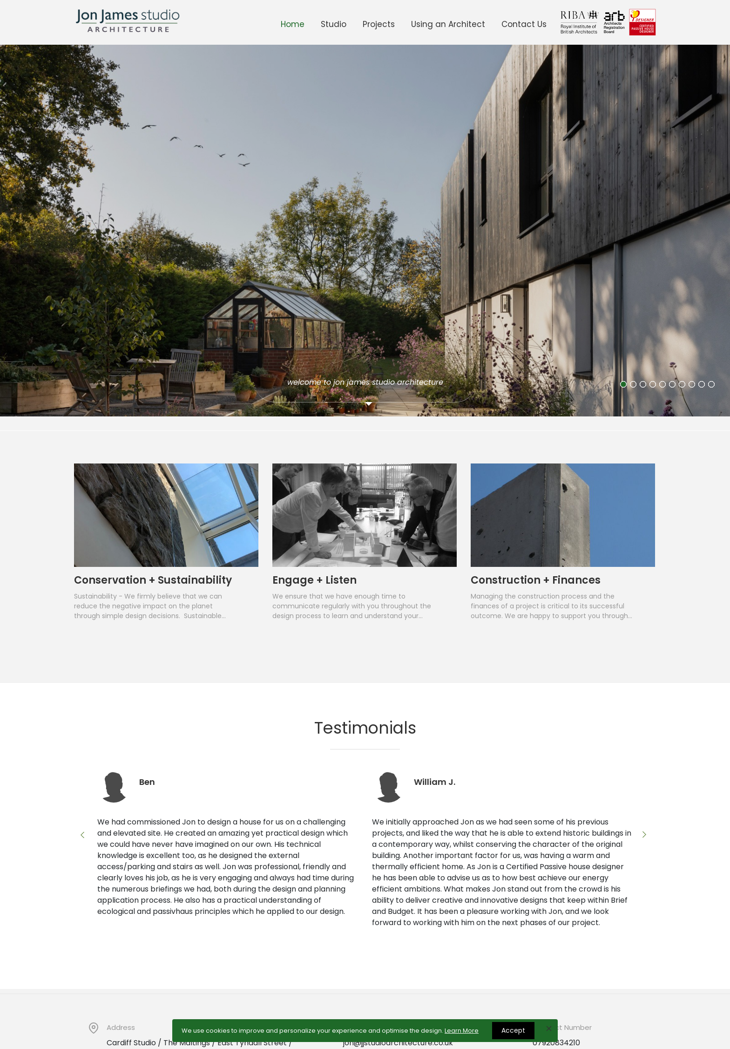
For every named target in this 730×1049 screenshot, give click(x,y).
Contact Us (524, 24)
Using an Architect (448, 24)
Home (292, 24)
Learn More (462, 1030)
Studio (333, 24)
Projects (379, 24)
